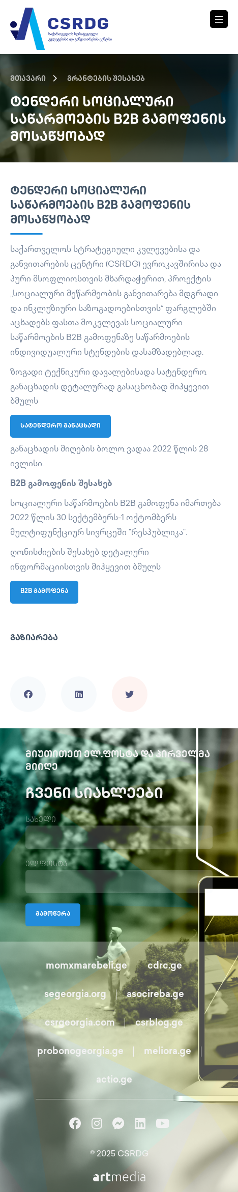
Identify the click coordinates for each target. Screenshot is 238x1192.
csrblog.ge (159, 1023)
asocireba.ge (155, 995)
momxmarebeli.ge (86, 966)
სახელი (40, 820)
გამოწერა (53, 914)
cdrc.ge (164, 966)
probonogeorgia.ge (80, 1052)
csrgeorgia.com (80, 1023)
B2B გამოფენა (44, 591)
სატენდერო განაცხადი (60, 426)
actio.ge (114, 1080)
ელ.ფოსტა (46, 864)
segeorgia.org (75, 995)
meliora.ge (167, 1052)
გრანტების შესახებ (106, 79)
